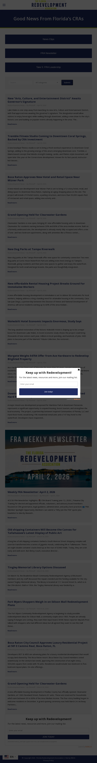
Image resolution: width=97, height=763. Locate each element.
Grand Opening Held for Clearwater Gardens (37, 214)
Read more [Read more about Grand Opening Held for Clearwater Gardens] (13, 237)
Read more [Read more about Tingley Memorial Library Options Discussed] (13, 590)
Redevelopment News (16, 105)
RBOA (73, 758)
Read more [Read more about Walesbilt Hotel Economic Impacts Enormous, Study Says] (13, 344)
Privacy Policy (48, 760)
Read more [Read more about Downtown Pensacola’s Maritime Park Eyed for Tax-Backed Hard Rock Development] (13, 422)
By (31, 105)
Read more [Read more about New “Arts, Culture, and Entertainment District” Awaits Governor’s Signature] (13, 124)
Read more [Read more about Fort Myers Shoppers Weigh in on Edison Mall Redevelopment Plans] (13, 631)
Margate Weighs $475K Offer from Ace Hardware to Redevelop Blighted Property (48, 357)
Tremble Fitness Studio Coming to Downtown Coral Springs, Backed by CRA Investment (47, 137)
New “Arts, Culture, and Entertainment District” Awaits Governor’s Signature (44, 100)
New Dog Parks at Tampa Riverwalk (31, 249)
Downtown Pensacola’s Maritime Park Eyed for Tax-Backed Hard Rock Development (46, 395)
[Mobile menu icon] (4, 4)
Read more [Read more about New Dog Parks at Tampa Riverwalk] (13, 272)
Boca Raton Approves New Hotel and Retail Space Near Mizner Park (44, 178)
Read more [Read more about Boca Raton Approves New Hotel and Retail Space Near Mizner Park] (13, 203)
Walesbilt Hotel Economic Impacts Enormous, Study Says (44, 321)
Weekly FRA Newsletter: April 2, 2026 (31, 492)
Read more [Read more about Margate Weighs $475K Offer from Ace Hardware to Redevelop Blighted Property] (13, 381)
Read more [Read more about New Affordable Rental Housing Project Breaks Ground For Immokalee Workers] (13, 309)
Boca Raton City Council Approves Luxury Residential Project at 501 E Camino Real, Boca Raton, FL (48, 644)
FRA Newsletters (14, 495)
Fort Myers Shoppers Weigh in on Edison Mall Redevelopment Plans (48, 603)
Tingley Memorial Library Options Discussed (37, 567)
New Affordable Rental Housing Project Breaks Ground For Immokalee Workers (46, 285)
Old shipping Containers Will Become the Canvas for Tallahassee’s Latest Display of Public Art (42, 531)
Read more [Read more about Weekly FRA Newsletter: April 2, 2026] (13, 518)
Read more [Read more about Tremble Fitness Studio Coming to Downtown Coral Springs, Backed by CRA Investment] (13, 165)
